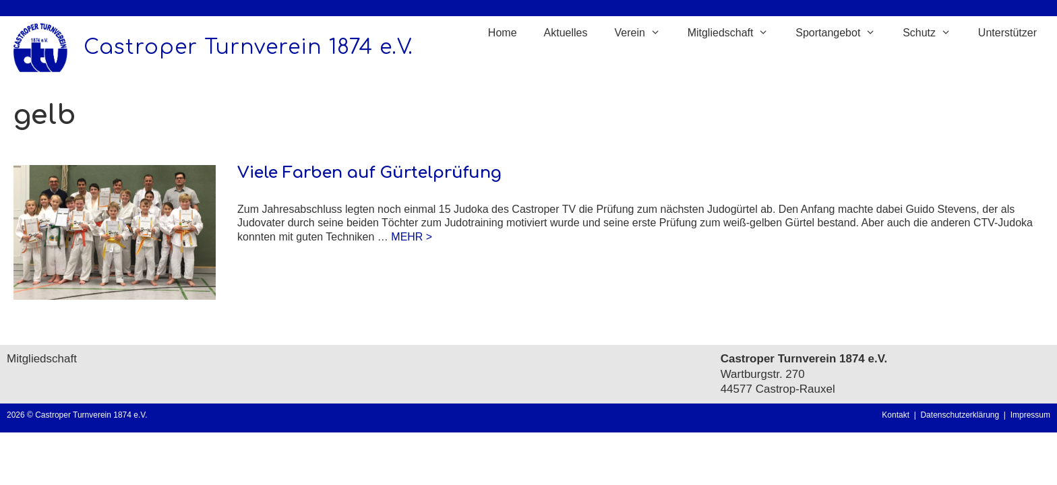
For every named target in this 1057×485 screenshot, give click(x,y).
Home (502, 32)
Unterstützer (1007, 32)
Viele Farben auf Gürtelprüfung (369, 173)
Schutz (934, 33)
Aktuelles (566, 32)
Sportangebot (842, 33)
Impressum (1030, 415)
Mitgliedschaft (735, 33)
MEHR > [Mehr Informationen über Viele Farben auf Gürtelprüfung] (411, 237)
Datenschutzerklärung (961, 415)
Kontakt (895, 415)
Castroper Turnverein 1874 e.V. (248, 47)
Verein (643, 33)
